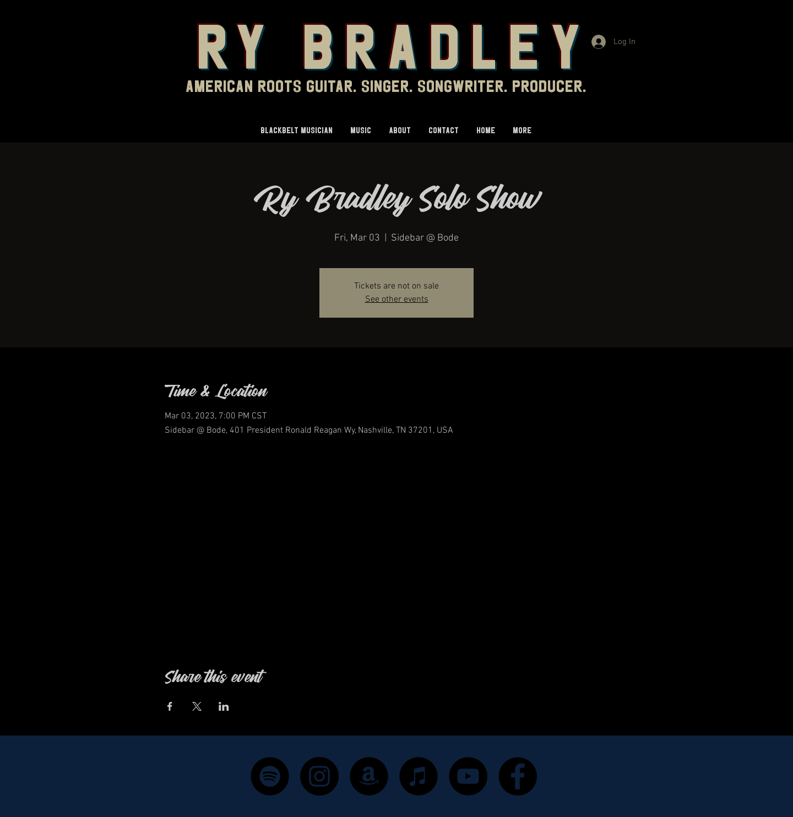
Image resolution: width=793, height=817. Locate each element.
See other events (396, 299)
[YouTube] (468, 776)
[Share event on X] (197, 706)
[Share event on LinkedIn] (224, 706)
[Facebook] (517, 776)
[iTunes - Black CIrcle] (418, 776)
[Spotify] (270, 776)
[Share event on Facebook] (170, 706)
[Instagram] (319, 776)
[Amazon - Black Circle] (369, 776)
